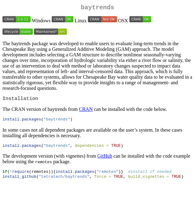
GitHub (105, 159)
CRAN (86, 111)
